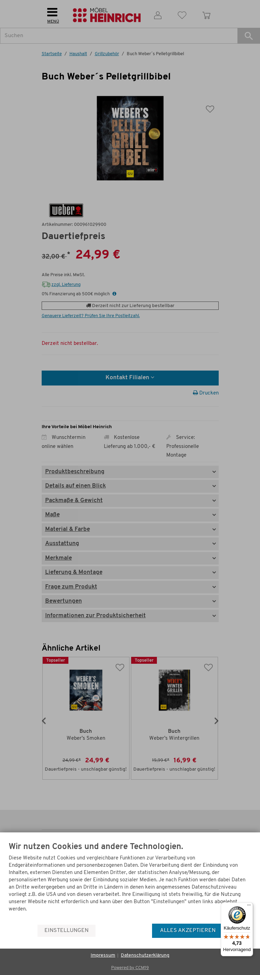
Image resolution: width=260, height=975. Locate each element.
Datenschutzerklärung (145, 955)
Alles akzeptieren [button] (188, 930)
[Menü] (249, 906)
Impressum (103, 955)
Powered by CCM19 (130, 968)
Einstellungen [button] (66, 930)
